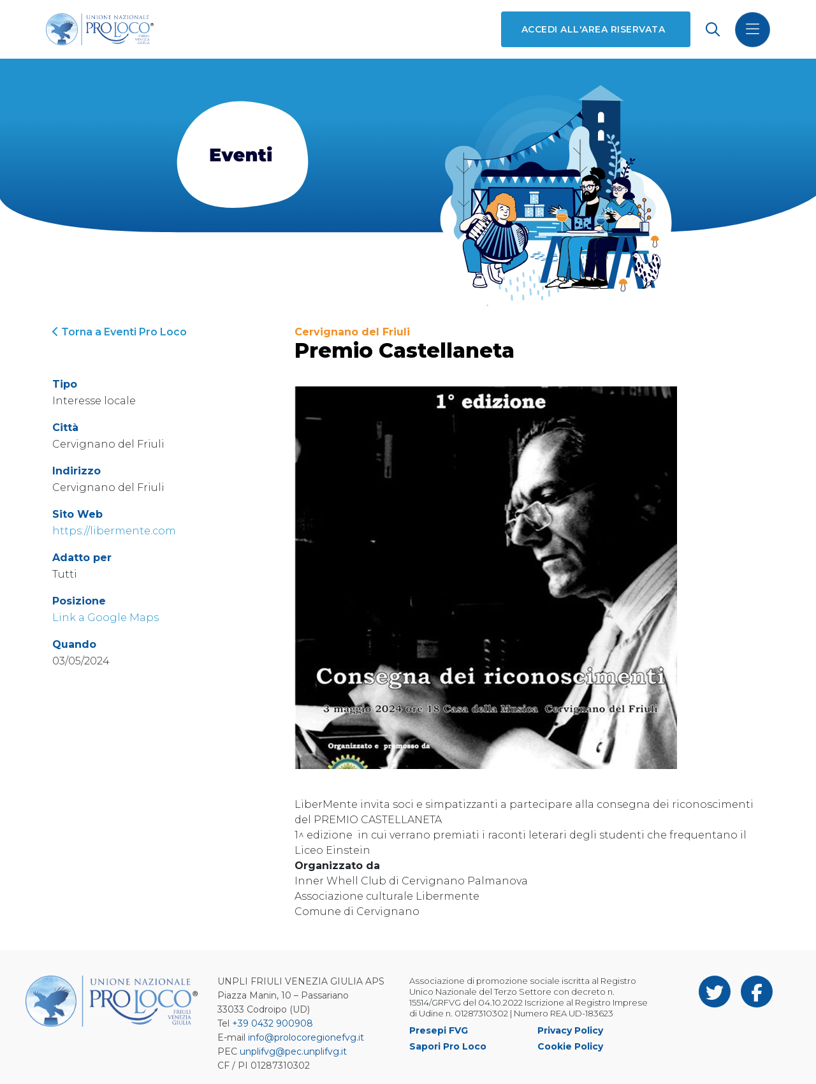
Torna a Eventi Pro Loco (119, 332)
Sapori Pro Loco (447, 1046)
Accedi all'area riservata (593, 29)
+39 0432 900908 (272, 1023)
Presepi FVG (438, 1030)
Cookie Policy (570, 1046)
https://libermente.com (114, 531)
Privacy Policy (570, 1030)
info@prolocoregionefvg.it (306, 1037)
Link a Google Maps (105, 618)
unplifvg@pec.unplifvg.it (293, 1051)
